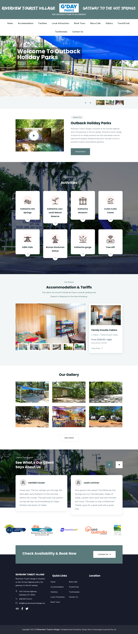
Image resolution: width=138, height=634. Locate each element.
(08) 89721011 (25, 599)
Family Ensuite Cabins (104, 330)
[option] (69, 66)
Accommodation (25, 23)
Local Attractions (60, 23)
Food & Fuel (124, 23)
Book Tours (79, 23)
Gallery (109, 23)
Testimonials (61, 31)
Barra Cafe (95, 23)
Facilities (42, 23)
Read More (80, 151)
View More (97, 348)
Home (10, 23)
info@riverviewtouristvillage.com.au (33, 603)
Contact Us (77, 31)
